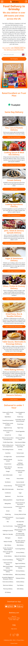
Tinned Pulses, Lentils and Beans (8, 424)
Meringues (7, 538)
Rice (8, 521)
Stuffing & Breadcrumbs (20, 463)
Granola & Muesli (20, 456)
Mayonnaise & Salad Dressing (20, 485)
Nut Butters (8, 482)
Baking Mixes (8, 503)
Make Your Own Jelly (8, 534)
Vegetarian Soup (8, 427)
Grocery (20, 449)
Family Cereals (20, 453)
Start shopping (14, 59)
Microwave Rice (20, 521)
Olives (20, 511)
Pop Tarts (20, 460)
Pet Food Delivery (20, 571)
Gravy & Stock (7, 464)
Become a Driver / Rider (14, 618)
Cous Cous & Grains (8, 526)
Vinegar (8, 471)
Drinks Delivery (8, 556)
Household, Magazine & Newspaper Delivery (8, 578)
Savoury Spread (20, 482)
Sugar (20, 493)
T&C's (14, 640)
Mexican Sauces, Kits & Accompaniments (7, 438)
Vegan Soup (20, 427)
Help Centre (14, 629)
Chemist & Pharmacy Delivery (20, 567)
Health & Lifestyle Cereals (8, 460)
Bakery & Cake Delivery (20, 556)
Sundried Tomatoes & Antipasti (8, 518)
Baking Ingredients (7, 500)
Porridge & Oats (8, 456)
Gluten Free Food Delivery (8, 563)
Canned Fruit (8, 435)
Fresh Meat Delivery (8, 574)
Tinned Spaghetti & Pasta (20, 413)
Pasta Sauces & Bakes (20, 442)
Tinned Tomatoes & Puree (8, 431)
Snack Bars (8, 453)
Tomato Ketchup (8, 485)
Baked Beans (8, 416)
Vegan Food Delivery (20, 563)
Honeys (8, 478)
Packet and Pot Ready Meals (8, 413)
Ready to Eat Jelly (8, 541)
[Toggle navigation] (2, 1)
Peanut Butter (20, 478)
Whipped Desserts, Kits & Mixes (20, 530)
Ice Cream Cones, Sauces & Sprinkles (20, 534)
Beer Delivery (8, 545)
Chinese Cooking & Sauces (20, 438)
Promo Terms (14, 643)
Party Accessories (8, 507)
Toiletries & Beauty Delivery (7, 570)
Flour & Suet (20, 496)
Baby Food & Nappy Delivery (8, 567)
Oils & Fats (20, 467)
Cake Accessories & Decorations (20, 503)
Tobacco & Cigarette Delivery (8, 552)
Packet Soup (20, 416)
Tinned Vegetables (20, 431)
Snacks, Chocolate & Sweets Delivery (8, 548)
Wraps (20, 435)
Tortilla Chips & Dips (8, 442)
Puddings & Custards (8, 530)
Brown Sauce (20, 489)
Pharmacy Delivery (7, 589)
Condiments (8, 493)
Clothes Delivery (20, 581)
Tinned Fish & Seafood (7, 420)
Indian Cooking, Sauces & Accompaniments (7, 445)
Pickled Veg (8, 514)
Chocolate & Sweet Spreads (20, 471)
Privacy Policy (20, 640)
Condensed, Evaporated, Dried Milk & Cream (20, 526)
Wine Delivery (20, 545)
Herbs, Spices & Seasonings (8, 467)
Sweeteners (8, 496)
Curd (20, 475)
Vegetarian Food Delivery (20, 559)
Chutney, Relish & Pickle (20, 514)
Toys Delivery (20, 585)
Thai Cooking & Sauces (7, 449)
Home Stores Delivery (8, 581)
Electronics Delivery (8, 585)
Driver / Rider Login (14, 619)
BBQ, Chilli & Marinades (8, 489)
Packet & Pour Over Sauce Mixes (20, 445)
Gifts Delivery (20, 589)
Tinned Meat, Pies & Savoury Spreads (20, 420)
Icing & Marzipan (20, 500)
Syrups (8, 511)
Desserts (20, 538)
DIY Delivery (8, 592)
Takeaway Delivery (20, 578)
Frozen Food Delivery (8, 559)
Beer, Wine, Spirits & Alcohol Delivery (20, 541)
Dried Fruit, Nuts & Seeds (20, 507)
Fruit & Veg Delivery (20, 548)
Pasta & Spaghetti (20, 518)
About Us (14, 616)
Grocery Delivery (20, 552)
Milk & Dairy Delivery (20, 574)
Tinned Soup (20, 424)
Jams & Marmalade (7, 475)
